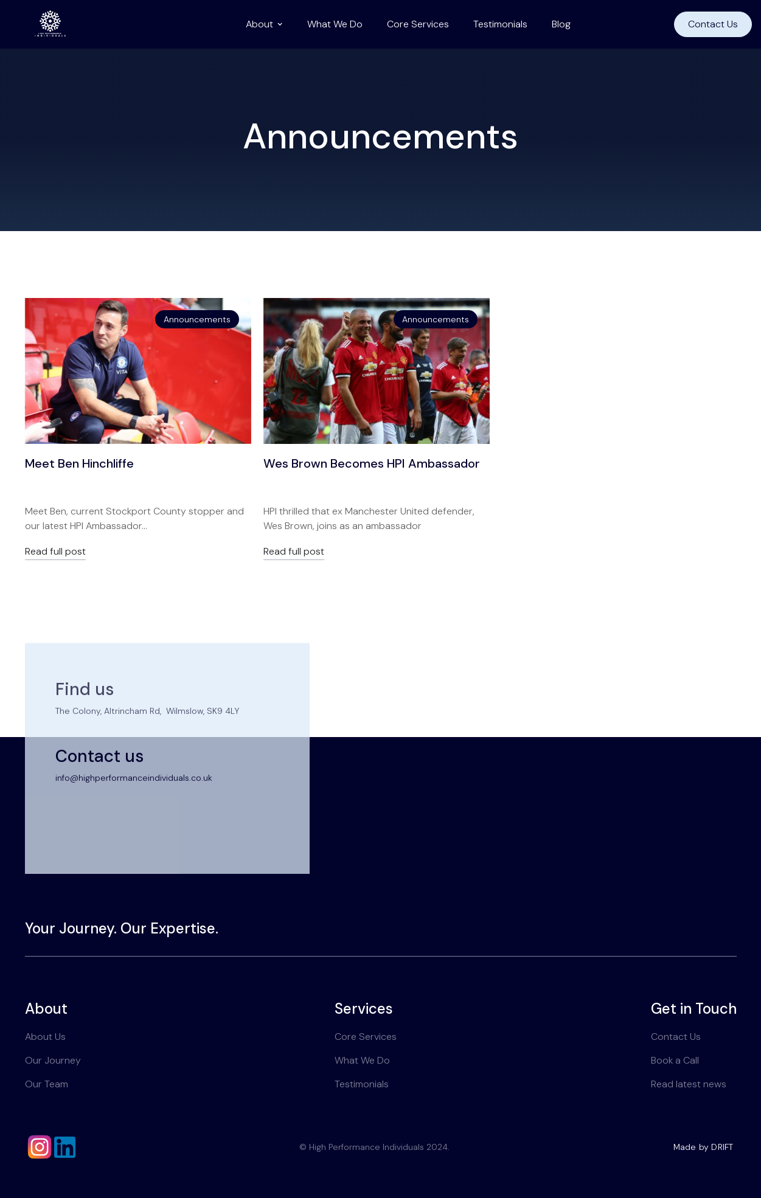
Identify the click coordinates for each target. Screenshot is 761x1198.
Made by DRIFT (703, 1146)
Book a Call (675, 1060)
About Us (45, 1036)
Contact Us (713, 24)
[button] (264, 24)
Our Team (46, 1084)
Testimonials (500, 24)
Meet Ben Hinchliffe (79, 463)
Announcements (197, 319)
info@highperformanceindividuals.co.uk (133, 799)
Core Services (418, 24)
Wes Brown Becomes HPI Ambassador (371, 463)
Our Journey (53, 1060)
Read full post (55, 551)
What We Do (335, 24)
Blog (561, 24)
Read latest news (688, 1084)
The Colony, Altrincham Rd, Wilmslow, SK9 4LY (147, 732)
